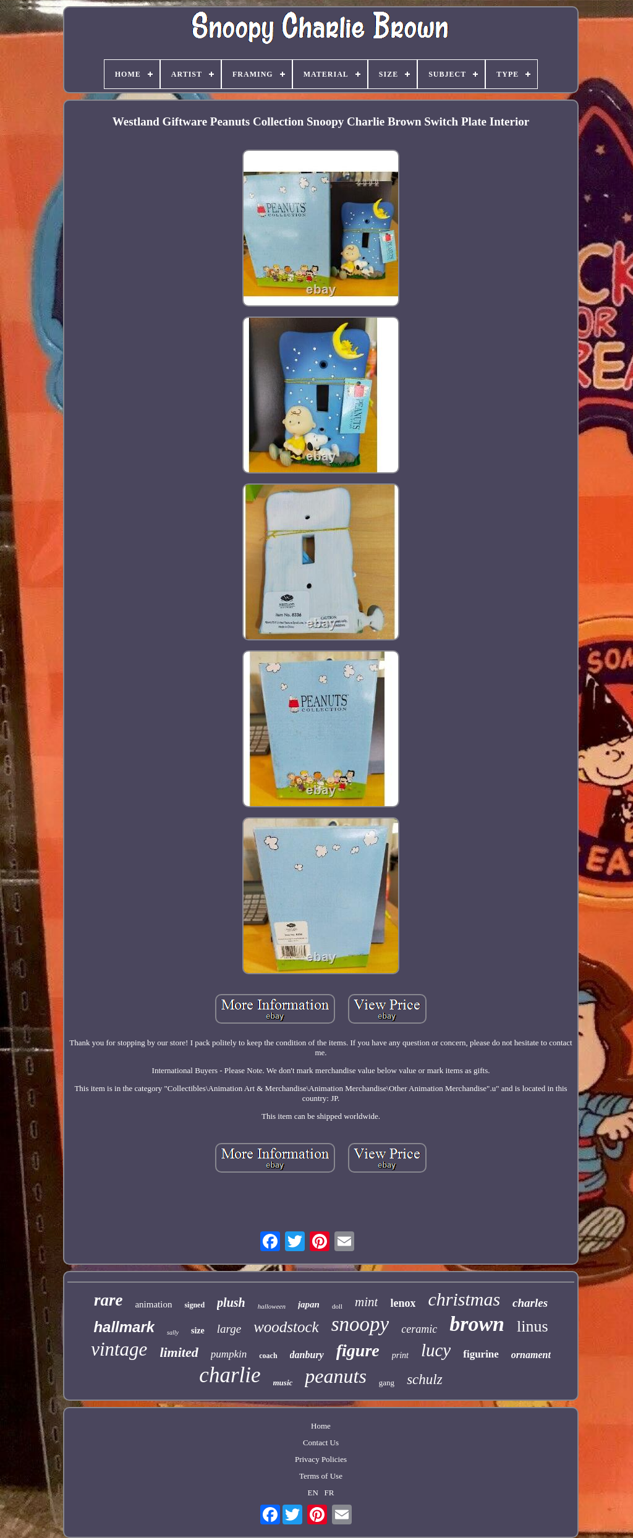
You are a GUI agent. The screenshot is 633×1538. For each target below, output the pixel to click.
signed (194, 1305)
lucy (436, 1350)
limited (178, 1352)
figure (358, 1350)
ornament (531, 1354)
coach (268, 1355)
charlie (229, 1375)
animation (153, 1304)
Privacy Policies (321, 1459)
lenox (402, 1303)
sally (173, 1332)
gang (386, 1382)
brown (476, 1323)
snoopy (360, 1324)
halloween (272, 1306)
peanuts (336, 1376)
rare (108, 1300)
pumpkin (229, 1354)
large (229, 1328)
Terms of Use (320, 1476)
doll (337, 1306)
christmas (464, 1299)
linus (532, 1326)
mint (366, 1301)
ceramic (419, 1329)
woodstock (286, 1327)
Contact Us (321, 1442)
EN (313, 1492)
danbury (307, 1354)
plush (231, 1302)
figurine (481, 1354)
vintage (119, 1349)
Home (321, 1425)
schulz (425, 1379)
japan (309, 1304)
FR (329, 1492)
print (400, 1355)
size (198, 1330)
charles (530, 1302)
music (283, 1382)
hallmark (124, 1327)
